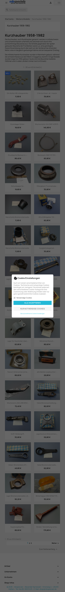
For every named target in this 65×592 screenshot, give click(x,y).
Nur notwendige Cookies (32, 309)
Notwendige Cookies (22, 298)
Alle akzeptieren (32, 303)
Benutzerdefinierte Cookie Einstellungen (33, 313)
